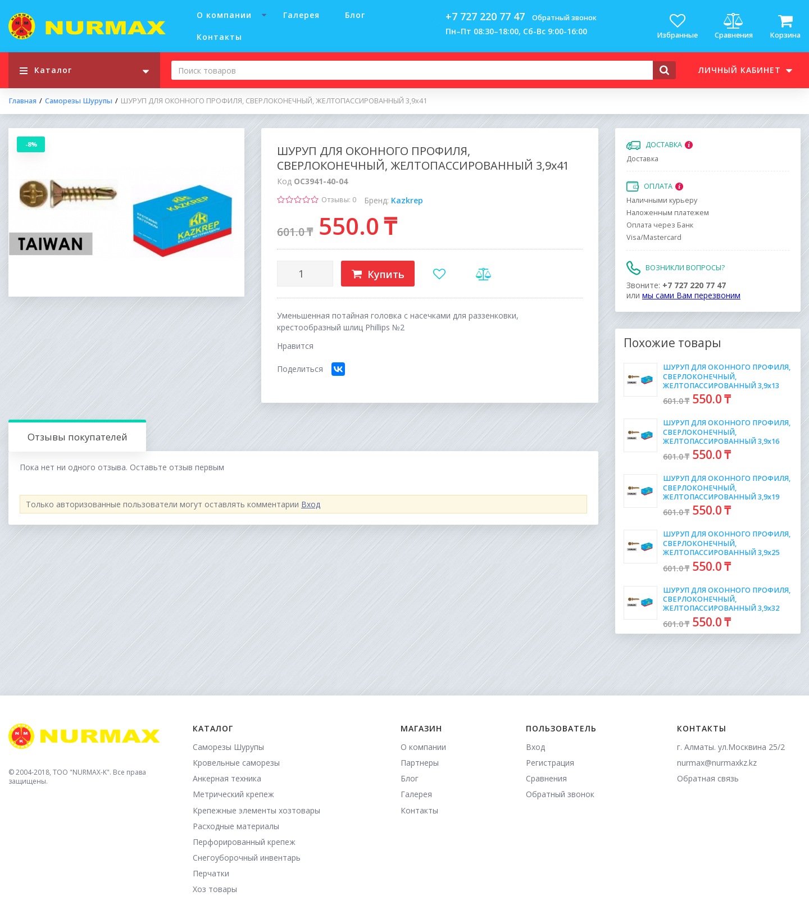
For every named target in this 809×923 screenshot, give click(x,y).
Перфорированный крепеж (244, 841)
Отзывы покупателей (78, 436)
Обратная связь (708, 778)
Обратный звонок (564, 17)
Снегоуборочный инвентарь (247, 857)
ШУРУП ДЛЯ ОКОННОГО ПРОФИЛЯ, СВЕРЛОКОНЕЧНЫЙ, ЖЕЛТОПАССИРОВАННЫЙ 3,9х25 (726, 543)
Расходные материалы (236, 826)
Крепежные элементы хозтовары (256, 810)
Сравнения (546, 778)
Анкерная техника (227, 778)
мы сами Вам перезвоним (691, 295)
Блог (355, 15)
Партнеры (420, 762)
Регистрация (550, 762)
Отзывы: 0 (338, 199)
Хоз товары (215, 889)
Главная (22, 101)
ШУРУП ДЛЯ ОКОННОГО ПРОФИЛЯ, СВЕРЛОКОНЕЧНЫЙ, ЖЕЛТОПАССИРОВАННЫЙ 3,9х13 (726, 376)
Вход (310, 504)
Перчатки (211, 873)
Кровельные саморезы (236, 762)
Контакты (219, 36)
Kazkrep (407, 200)
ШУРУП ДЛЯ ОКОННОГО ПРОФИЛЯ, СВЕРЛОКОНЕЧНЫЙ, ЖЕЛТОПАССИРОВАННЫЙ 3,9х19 (726, 488)
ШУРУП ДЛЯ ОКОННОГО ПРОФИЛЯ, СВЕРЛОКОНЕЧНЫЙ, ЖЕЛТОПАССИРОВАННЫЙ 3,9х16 (726, 432)
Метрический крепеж (233, 794)
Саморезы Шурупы (78, 101)
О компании (224, 15)
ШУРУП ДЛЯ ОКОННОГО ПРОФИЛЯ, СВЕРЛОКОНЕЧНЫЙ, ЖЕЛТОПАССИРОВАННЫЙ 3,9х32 (726, 599)
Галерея (301, 15)
